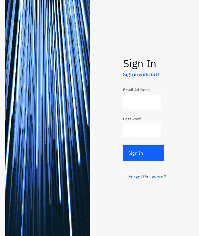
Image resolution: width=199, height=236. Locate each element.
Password (132, 118)
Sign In (135, 153)
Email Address (136, 89)
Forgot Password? (147, 177)
